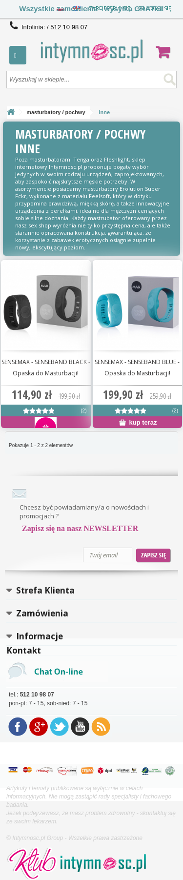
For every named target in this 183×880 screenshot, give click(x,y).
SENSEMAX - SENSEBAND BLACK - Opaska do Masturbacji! (45, 367)
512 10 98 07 (68, 27)
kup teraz (138, 422)
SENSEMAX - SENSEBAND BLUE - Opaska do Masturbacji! (137, 367)
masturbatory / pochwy (55, 112)
